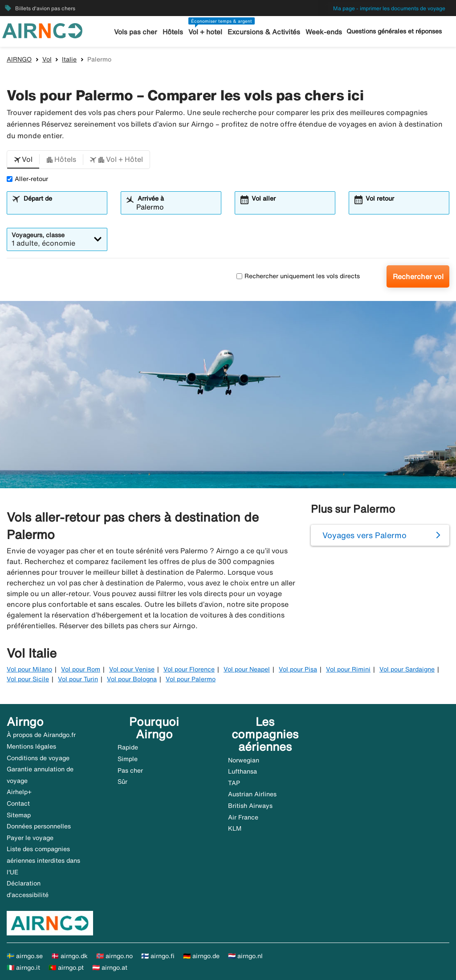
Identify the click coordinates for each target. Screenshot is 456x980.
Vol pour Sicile (28, 679)
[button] (23, 160)
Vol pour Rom (80, 669)
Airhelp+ (19, 792)
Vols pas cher (136, 32)
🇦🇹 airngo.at (109, 967)
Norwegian (243, 760)
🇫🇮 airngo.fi (158, 956)
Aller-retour (27, 179)
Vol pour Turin (78, 679)
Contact (18, 803)
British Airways (250, 806)
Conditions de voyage (38, 758)
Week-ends (323, 32)
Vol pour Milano (29, 669)
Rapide (128, 747)
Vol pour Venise (132, 669)
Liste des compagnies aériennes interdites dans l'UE (43, 860)
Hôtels (173, 32)
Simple (128, 759)
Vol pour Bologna (132, 679)
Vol (47, 59)
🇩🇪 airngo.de (201, 956)
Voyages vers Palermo (364, 535)
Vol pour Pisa (298, 669)
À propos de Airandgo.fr (41, 735)
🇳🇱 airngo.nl (245, 956)
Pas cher (130, 770)
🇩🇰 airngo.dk (69, 956)
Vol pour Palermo (191, 679)
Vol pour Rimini (348, 669)
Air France (243, 817)
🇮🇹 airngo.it (23, 967)
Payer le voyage (30, 838)
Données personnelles (39, 826)
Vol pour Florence (189, 669)
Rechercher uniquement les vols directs (298, 276)
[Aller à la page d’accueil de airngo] (42, 29)
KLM (234, 828)
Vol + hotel (206, 32)
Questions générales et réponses (394, 31)
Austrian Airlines (252, 794)
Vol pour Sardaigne (407, 669)
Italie (69, 59)
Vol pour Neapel (247, 669)
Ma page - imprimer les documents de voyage (389, 8)
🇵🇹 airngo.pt (66, 967)
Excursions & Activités (264, 32)
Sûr (122, 781)
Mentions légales (31, 746)
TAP (234, 783)
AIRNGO (19, 59)
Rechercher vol (418, 276)
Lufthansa (242, 771)
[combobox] (62, 207)
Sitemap (19, 815)
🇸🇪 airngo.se (25, 956)
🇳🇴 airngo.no (114, 956)
